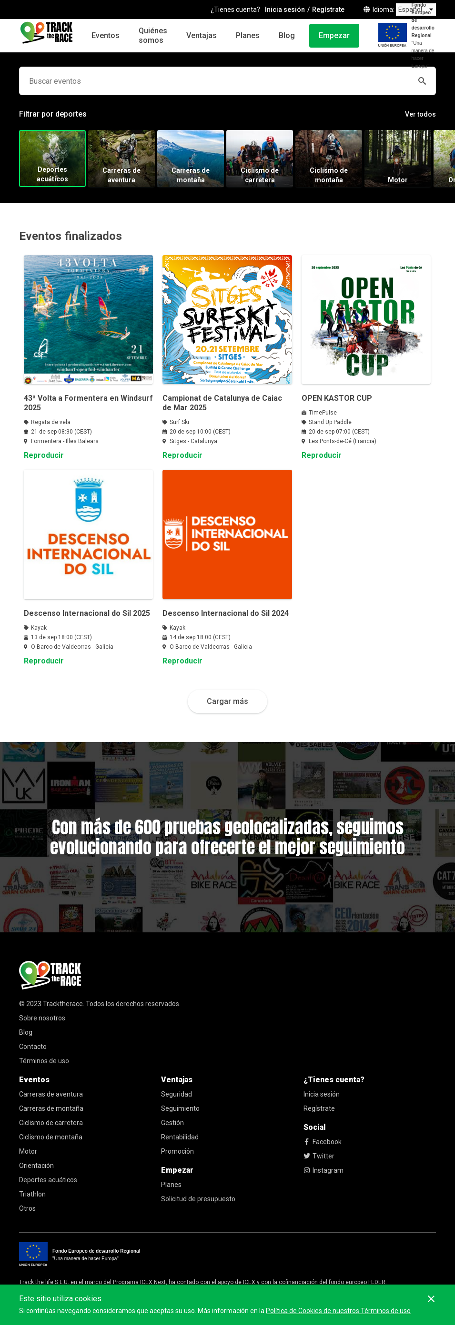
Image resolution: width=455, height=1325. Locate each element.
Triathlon (32, 1194)
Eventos (105, 35)
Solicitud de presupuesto (198, 1199)
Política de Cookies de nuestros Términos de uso (338, 1311)
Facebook (322, 1142)
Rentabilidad (180, 1137)
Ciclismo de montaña (50, 1137)
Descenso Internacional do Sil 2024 (225, 613)
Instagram (323, 1170)
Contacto (33, 1046)
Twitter (318, 1156)
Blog (287, 35)
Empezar (334, 35)
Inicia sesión (321, 1094)
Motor (28, 1151)
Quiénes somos (153, 35)
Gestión (172, 1123)
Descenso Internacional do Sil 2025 (87, 613)
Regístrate (319, 1108)
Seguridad (176, 1094)
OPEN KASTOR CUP (337, 398)
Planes (248, 35)
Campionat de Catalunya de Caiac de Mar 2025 (222, 403)
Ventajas (201, 35)
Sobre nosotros (42, 1018)
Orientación (36, 1165)
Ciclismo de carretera (51, 1123)
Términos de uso (44, 1061)
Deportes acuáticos (48, 1180)
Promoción (177, 1151)
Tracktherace (63, 1004)
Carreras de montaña (51, 1108)
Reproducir (44, 455)
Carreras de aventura (51, 1094)
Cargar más (227, 701)
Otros (27, 1208)
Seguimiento (180, 1108)
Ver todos (420, 114)
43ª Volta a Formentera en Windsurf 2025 (88, 403)
